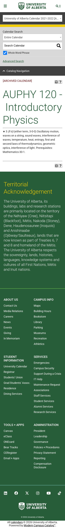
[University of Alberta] (32, 6)
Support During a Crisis (47, 373)
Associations (41, 390)
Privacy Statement (45, 452)
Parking (38, 327)
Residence (10, 388)
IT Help (38, 379)
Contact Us (10, 305)
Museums (40, 333)
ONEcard (9, 441)
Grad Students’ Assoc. (17, 382)
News (7, 322)
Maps (37, 305)
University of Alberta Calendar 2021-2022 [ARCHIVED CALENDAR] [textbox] (33, 18)
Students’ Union (13, 377)
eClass (8, 436)
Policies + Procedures (46, 447)
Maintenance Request (47, 384)
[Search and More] (57, 6)
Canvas (8, 430)
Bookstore (40, 316)
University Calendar (15, 366)
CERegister (10, 452)
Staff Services (42, 395)
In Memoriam (12, 338)
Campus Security (44, 368)
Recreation (40, 338)
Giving (7, 333)
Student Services (44, 401)
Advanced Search (13, 61)
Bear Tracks (11, 447)
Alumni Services (43, 406)
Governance (41, 441)
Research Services (45, 412)
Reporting (39, 458)
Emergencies (41, 362)
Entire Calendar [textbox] (13, 37)
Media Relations (13, 311)
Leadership (40, 436)
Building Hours (42, 311)
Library (38, 322)
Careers (8, 316)
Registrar (9, 371)
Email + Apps (11, 458)
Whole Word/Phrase (18, 52)
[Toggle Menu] (6, 6)
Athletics (39, 344)
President (39, 430)
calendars (17, 522)
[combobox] (32, 18)
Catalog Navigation (17, 71)
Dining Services (13, 393)
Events (8, 327)
